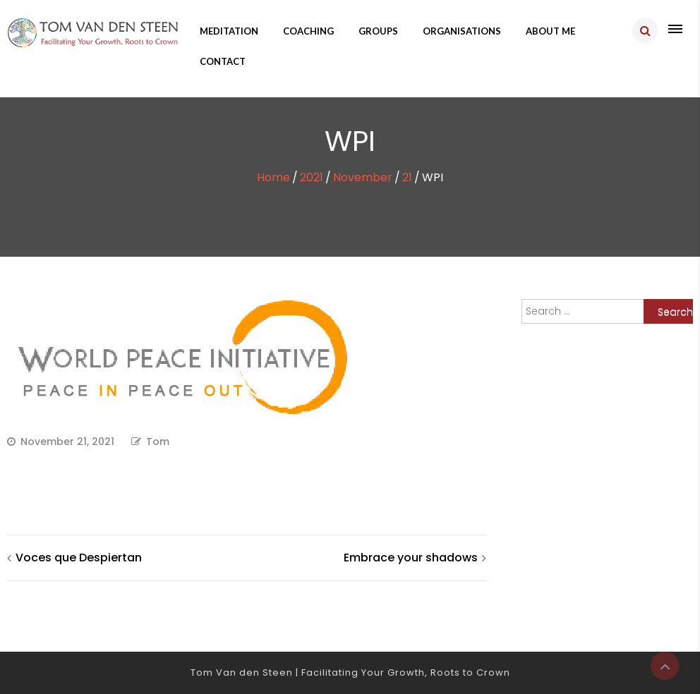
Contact (223, 61)
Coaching (308, 31)
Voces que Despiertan (79, 557)
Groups (378, 31)
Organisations (462, 31)
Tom (157, 441)
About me (550, 31)
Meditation (229, 31)
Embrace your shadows (411, 557)
